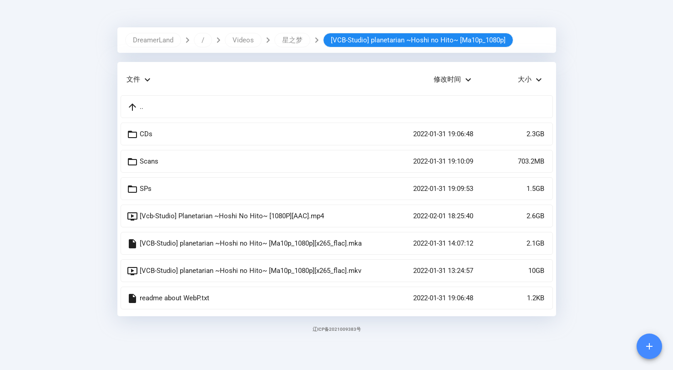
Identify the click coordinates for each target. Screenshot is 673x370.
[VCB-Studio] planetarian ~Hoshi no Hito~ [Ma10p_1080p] (418, 40)
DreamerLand (153, 40)
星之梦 (292, 40)
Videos (243, 40)
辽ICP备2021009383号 (337, 329)
